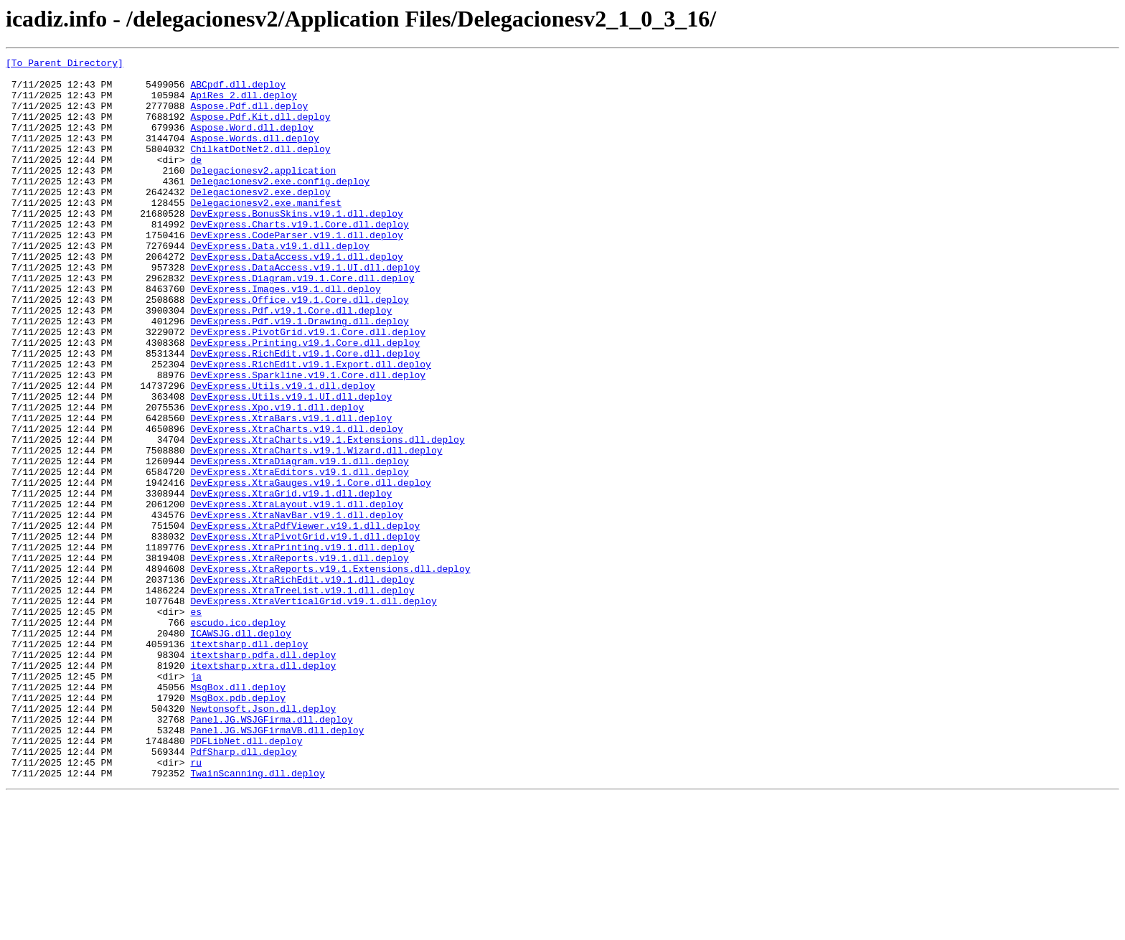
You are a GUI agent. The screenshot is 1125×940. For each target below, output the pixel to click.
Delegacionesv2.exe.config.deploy (279, 206)
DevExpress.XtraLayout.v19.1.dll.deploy (296, 594)
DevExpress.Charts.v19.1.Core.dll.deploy (299, 258)
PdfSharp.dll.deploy (243, 891)
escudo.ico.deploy (238, 736)
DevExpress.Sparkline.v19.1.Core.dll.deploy (307, 439)
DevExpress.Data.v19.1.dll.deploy (279, 284)
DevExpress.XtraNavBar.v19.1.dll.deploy (296, 607)
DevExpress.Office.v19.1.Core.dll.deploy (299, 348)
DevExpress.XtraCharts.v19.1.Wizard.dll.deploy (316, 529)
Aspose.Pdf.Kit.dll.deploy (260, 129)
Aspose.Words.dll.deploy (254, 155)
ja (196, 800)
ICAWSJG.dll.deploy (240, 749)
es (196, 723)
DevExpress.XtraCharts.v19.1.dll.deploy (296, 503)
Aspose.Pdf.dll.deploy (249, 116)
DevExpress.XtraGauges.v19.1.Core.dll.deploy (310, 568)
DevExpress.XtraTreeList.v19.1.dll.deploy (302, 697)
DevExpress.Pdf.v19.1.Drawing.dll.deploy (299, 374)
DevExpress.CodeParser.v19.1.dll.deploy (296, 271)
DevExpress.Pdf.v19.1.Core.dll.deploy (291, 361)
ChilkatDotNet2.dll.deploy (260, 167)
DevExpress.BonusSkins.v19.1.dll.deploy (296, 245)
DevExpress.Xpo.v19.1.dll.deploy (277, 477)
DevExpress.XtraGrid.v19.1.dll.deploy (291, 581)
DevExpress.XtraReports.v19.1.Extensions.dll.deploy (330, 671)
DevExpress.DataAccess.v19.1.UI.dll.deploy (305, 310)
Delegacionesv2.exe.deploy (260, 219)
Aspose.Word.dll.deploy (252, 142)
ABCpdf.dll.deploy (238, 90)
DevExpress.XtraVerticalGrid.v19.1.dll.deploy (313, 710)
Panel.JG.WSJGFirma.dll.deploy (271, 852)
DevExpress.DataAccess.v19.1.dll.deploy (296, 297)
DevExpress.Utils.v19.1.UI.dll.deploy (291, 465)
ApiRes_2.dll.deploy (243, 103)
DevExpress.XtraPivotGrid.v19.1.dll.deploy (305, 632)
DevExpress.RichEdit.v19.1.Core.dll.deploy (305, 413)
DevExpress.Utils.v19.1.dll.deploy (282, 452)
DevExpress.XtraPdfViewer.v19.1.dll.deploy (305, 620)
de (196, 180)
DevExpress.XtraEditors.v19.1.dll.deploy (299, 555)
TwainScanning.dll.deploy (257, 917)
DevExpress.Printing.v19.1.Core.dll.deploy (305, 400)
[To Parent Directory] (64, 64)
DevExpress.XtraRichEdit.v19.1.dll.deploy (302, 684)
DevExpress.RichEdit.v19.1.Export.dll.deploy (310, 426)
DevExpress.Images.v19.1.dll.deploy (285, 335)
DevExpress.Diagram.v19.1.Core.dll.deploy (302, 322)
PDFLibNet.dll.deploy (246, 878)
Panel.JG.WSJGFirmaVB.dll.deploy (277, 865)
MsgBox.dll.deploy (238, 813)
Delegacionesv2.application (263, 193)
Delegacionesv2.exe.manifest (266, 232)
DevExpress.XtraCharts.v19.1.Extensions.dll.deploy (327, 516)
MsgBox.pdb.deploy (238, 826)
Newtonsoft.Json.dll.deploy (263, 839)
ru (196, 904)
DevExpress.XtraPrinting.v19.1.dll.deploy (302, 645)
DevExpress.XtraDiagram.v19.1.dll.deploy (299, 542)
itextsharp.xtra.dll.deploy (263, 787)
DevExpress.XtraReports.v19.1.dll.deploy (299, 658)
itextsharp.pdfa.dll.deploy (263, 775)
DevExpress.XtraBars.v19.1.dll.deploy (291, 490)
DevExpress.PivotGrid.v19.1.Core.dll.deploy (307, 387)
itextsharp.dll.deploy (249, 762)
